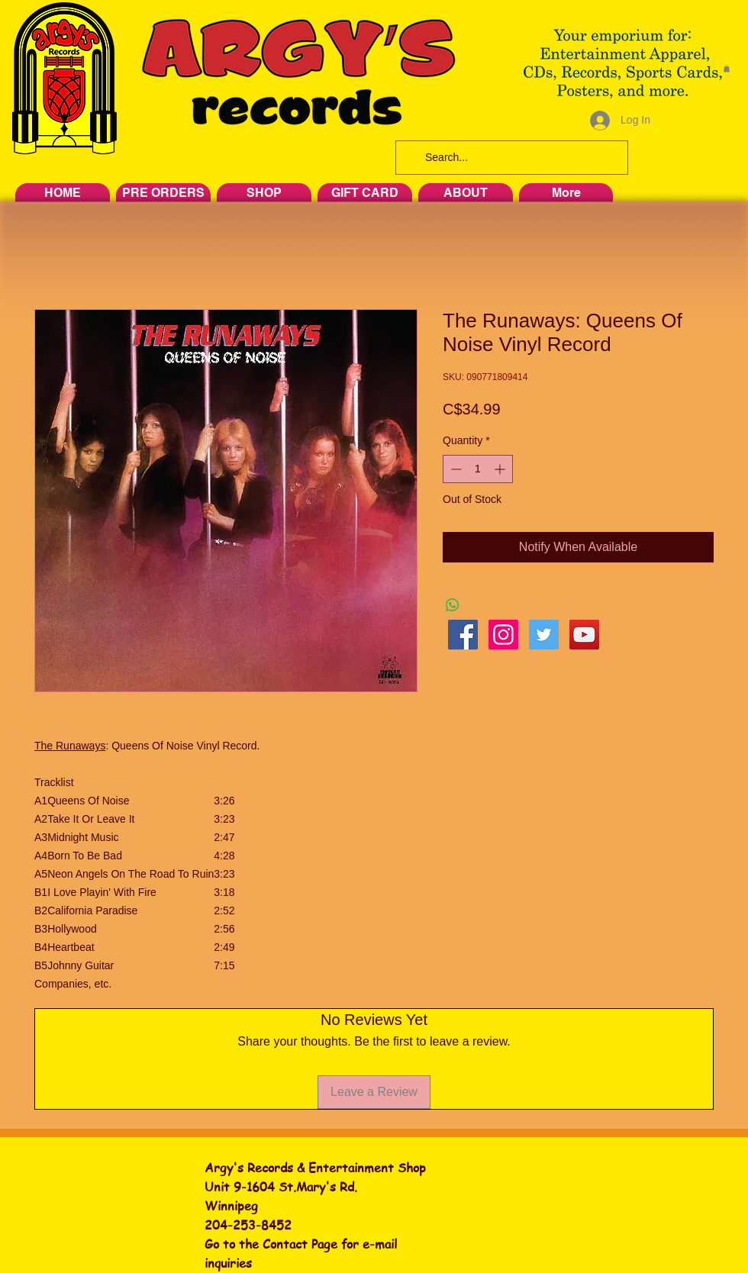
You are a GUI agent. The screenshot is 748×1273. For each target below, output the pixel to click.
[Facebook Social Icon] (463, 634)
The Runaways (69, 746)
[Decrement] (454, 469)
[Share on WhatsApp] (452, 605)
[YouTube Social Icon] (584, 634)
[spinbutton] (478, 469)
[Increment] (501, 469)
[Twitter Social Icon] (544, 634)
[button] (727, 69)
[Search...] (510, 157)
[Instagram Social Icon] (503, 634)
